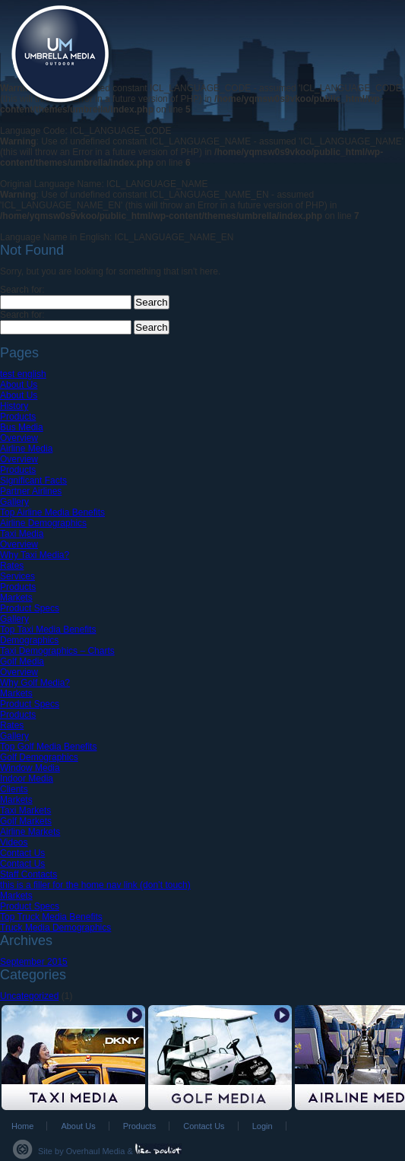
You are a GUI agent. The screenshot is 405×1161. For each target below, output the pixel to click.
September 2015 (34, 961)
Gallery (14, 501)
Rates (12, 565)
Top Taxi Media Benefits (48, 629)
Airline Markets (30, 831)
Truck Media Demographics (55, 927)
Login (262, 1126)
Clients (14, 789)
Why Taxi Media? (34, 555)
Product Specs (29, 608)
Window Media (30, 768)
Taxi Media (21, 533)
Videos (13, 842)
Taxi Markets (25, 810)
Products (18, 416)
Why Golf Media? (35, 682)
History (14, 406)
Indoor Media (26, 778)
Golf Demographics (39, 757)
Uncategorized (29, 996)
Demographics (29, 640)
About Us (18, 384)
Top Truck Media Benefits (51, 917)
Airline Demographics (43, 523)
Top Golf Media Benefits (48, 746)
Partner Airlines (31, 491)
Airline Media (26, 448)
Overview (19, 438)
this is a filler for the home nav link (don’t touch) (95, 885)
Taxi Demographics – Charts (57, 651)
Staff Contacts (28, 874)
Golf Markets (26, 821)
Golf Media (22, 661)
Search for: (22, 289)
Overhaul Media (95, 1151)
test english (23, 374)
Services (17, 576)
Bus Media (21, 427)
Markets (16, 597)
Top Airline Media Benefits (52, 512)
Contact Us (22, 853)
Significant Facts (33, 480)
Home (22, 1126)
